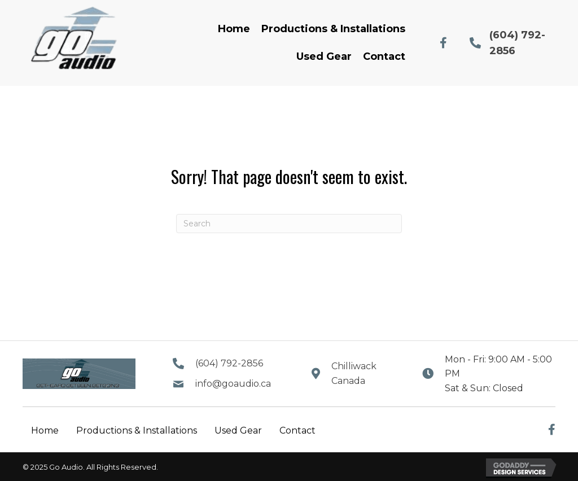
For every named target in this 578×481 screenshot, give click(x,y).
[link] (234, 29)
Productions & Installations (136, 430)
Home (45, 430)
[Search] (289, 223)
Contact (297, 430)
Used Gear (238, 430)
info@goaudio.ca (233, 383)
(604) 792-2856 (229, 363)
